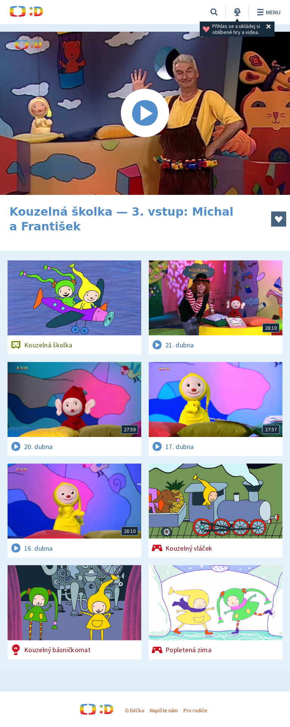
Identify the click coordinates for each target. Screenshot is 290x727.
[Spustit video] (145, 113)
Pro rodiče (195, 710)
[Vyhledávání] (214, 12)
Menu (268, 12)
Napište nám (164, 710)
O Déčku (134, 710)
